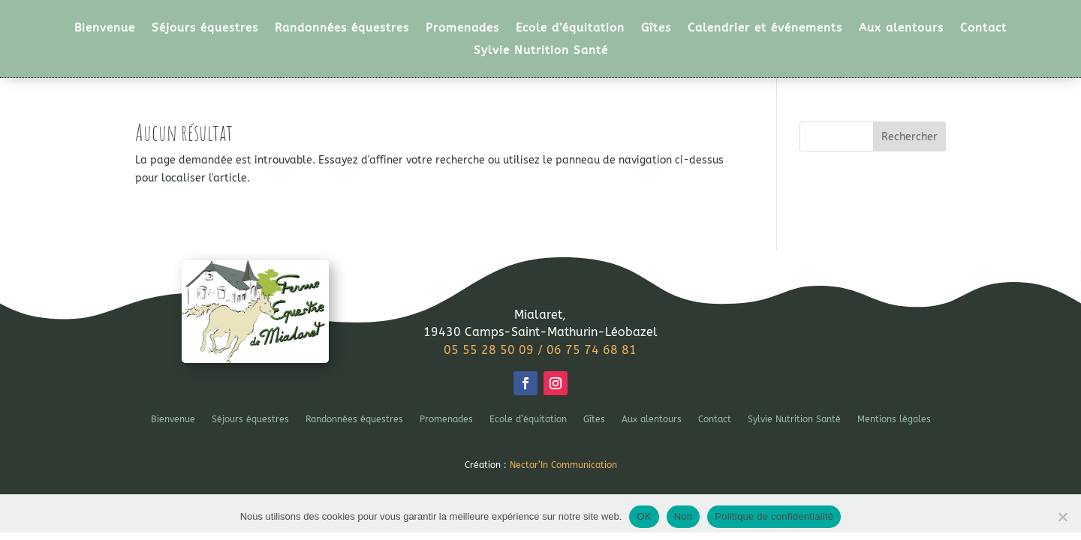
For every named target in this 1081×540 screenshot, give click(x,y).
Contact (983, 28)
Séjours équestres (205, 28)
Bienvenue (104, 28)
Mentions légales (894, 419)
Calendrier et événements (765, 28)
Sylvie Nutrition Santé (541, 51)
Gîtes (656, 28)
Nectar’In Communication (563, 465)
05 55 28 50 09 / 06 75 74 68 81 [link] (540, 350)
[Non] (1062, 516)
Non (683, 516)
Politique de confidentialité (774, 516)
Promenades (462, 28)
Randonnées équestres (342, 28)
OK (644, 516)
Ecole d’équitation (570, 28)
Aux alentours (901, 28)
